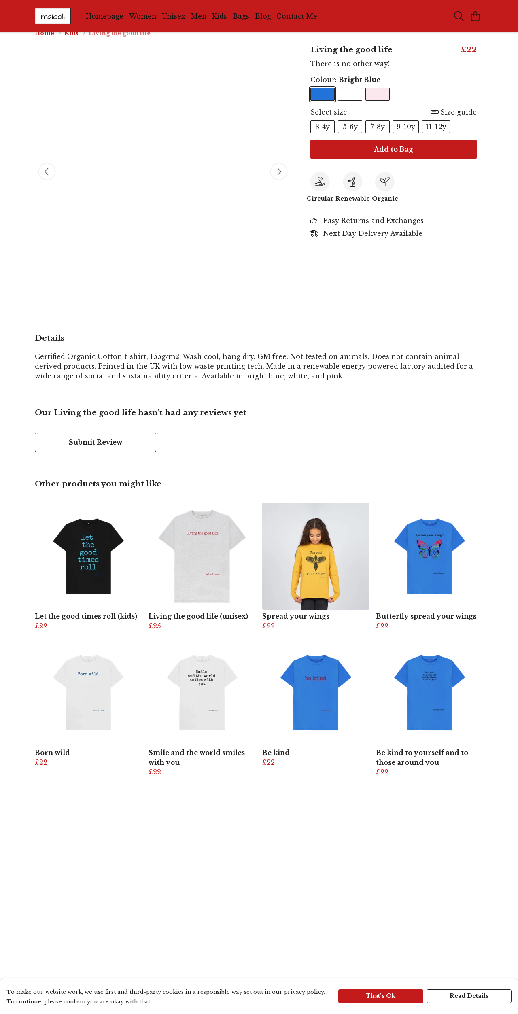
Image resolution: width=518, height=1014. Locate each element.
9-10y (406, 136)
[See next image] (279, 181)
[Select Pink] (377, 104)
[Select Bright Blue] (322, 104)
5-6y (350, 136)
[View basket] (475, 16)
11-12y (436, 136)
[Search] (459, 16)
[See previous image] (47, 181)
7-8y (378, 136)
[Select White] (350, 104)
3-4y (322, 136)
